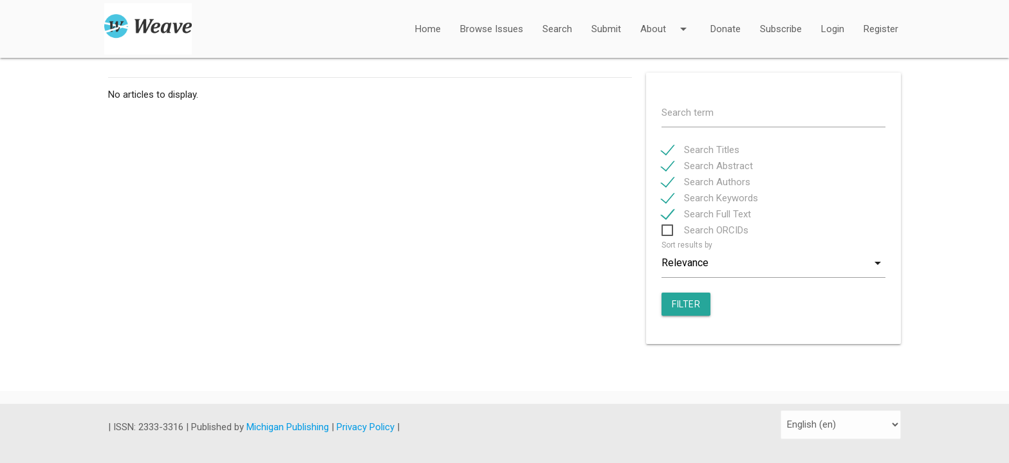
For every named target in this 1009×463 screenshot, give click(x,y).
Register (881, 29)
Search (557, 29)
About (665, 20)
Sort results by (687, 245)
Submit (606, 29)
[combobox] (773, 263)
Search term (688, 112)
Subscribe (781, 29)
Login (832, 29)
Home (428, 29)
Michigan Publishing (288, 427)
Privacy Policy (367, 427)
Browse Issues (491, 29)
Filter (686, 304)
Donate (725, 29)
